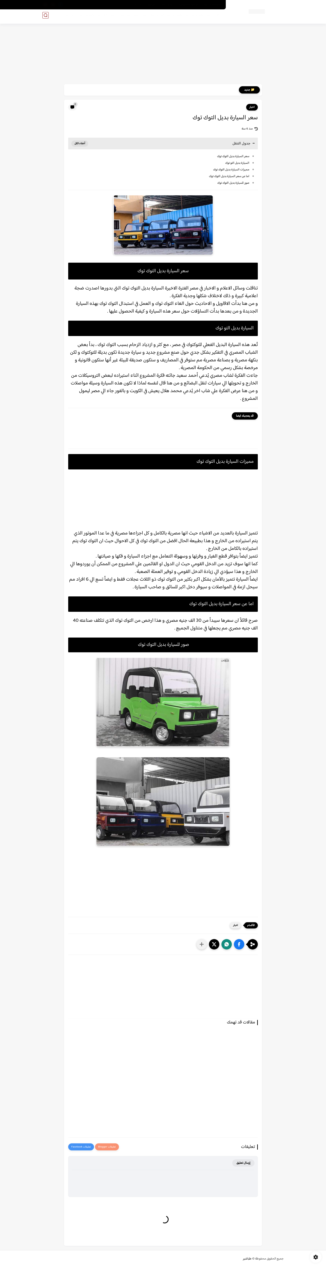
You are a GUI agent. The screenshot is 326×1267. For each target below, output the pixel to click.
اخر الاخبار (216, 16)
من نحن (136, 4)
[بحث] (45, 17)
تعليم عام (176, 16)
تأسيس (134, 16)
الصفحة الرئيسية (212, 4)
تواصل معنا (167, 4)
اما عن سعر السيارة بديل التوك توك (229, 176)
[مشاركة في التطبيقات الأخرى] (201, 944)
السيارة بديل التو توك (237, 163)
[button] (239, 944)
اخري (72, 16)
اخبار (252, 107)
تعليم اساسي (196, 16)
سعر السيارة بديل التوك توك (233, 156)
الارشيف (151, 4)
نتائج (104, 16)
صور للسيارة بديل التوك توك (233, 183)
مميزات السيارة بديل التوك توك (231, 169)
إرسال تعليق (243, 1163)
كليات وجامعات (155, 16)
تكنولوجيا (88, 16)
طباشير (247, 1259)
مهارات (118, 16)
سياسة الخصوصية (188, 4)
